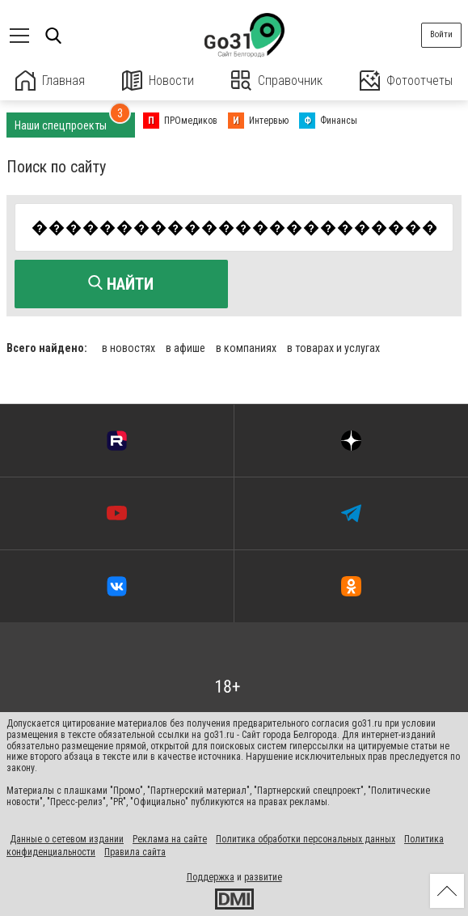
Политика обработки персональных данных (305, 839)
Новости (158, 80)
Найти (121, 284)
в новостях (128, 347)
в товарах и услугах (333, 347)
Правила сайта (135, 852)
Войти (441, 34)
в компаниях (246, 347)
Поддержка (210, 877)
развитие (263, 877)
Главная (50, 80)
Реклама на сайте (170, 839)
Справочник (277, 80)
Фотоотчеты (406, 80)
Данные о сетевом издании (67, 839)
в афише (185, 347)
